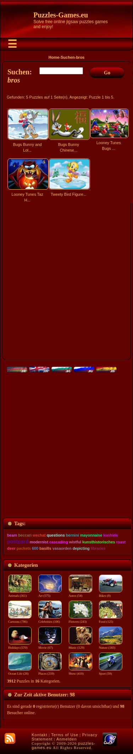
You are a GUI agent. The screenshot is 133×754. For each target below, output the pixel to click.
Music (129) (80, 645)
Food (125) (110, 619)
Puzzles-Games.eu (60, 15)
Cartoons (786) (20, 619)
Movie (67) (50, 645)
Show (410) (80, 671)
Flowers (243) (80, 619)
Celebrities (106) (50, 619)
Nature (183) (110, 645)
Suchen (68, 57)
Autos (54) (80, 593)
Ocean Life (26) (20, 671)
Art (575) (50, 593)
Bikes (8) (110, 593)
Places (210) (50, 671)
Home (54, 57)
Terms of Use (64, 735)
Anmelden (66, 739)
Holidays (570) (20, 645)
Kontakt (39, 735)
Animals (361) (20, 593)
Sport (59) (110, 671)
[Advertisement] (66, 284)
